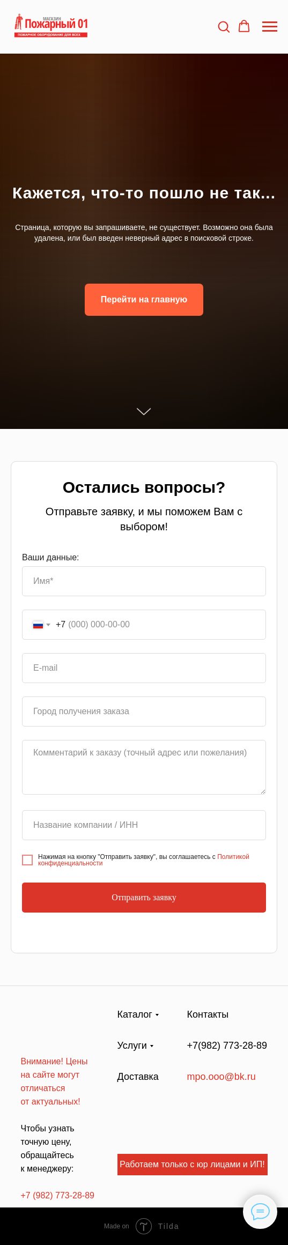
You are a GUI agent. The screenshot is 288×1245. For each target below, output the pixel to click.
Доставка (138, 1076)
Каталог (134, 1014)
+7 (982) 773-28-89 (57, 1195)
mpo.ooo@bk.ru (221, 1076)
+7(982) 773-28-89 (227, 1045)
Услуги (132, 1045)
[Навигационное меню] (269, 26)
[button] (223, 26)
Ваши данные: (50, 557)
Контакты (208, 1014)
